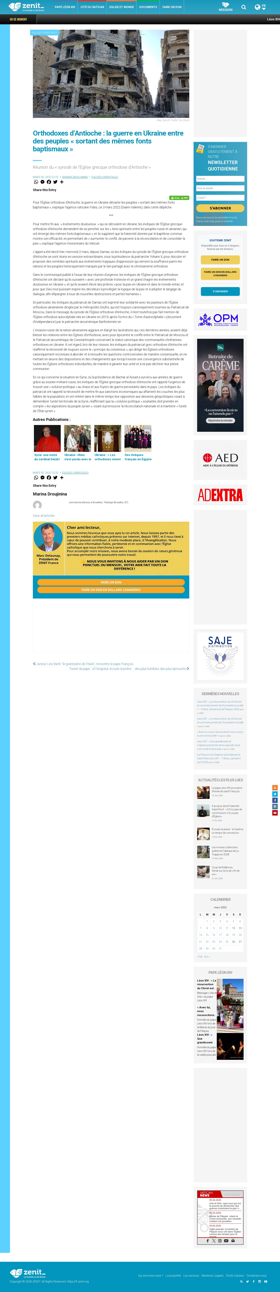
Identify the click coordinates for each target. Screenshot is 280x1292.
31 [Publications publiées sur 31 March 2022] (220, 948)
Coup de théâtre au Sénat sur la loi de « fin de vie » (225, 871)
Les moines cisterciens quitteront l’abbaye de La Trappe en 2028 (225, 851)
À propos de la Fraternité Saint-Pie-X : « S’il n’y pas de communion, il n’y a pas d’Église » (227, 811)
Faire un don (171, 7)
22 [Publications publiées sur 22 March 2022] (207, 941)
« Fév (200, 956)
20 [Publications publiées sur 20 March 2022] (240, 935)
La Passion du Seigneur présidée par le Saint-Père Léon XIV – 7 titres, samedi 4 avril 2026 (219, 758)
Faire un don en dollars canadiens (111, 590)
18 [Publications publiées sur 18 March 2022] (227, 935)
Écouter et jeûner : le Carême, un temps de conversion (228, 831)
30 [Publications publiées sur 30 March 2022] (213, 948)
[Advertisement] (111, 629)
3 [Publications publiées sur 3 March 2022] (220, 921)
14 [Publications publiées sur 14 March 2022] (200, 935)
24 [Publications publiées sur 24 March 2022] (220, 941)
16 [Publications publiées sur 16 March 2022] (213, 935)
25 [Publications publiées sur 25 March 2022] (227, 941)
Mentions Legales (213, 1275)
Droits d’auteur (235, 1275)
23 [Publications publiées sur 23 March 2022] (213, 941)
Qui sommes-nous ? (150, 1275)
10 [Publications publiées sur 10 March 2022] (220, 928)
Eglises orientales (45, 32)
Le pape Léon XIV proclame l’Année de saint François (227, 790)
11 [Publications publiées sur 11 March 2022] (227, 928)
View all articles (44, 515)
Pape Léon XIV (65, 7)
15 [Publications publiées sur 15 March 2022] (207, 935)
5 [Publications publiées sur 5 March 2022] (233, 921)
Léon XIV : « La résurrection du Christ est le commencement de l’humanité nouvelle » (220, 722)
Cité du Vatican (92, 7)
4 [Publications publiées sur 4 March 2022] (227, 921)
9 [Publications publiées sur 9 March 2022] (213, 928)
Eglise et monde (121, 7)
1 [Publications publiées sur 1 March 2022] (207, 921)
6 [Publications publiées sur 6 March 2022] (240, 921)
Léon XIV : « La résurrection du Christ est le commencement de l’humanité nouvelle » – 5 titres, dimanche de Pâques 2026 (220, 705)
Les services (191, 1275)
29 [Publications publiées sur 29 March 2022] (207, 948)
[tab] (209, 1194)
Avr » (207, 956)
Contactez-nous (257, 1275)
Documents (148, 7)
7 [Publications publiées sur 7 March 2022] (200, 928)
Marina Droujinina (75, 177)
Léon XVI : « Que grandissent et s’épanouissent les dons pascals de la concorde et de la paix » (218, 745)
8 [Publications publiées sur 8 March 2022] (207, 928)
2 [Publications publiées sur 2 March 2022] (213, 921)
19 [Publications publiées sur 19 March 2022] (233, 935)
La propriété (173, 1275)
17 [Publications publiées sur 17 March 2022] (220, 935)
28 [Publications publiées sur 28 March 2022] (200, 948)
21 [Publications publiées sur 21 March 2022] (200, 941)
